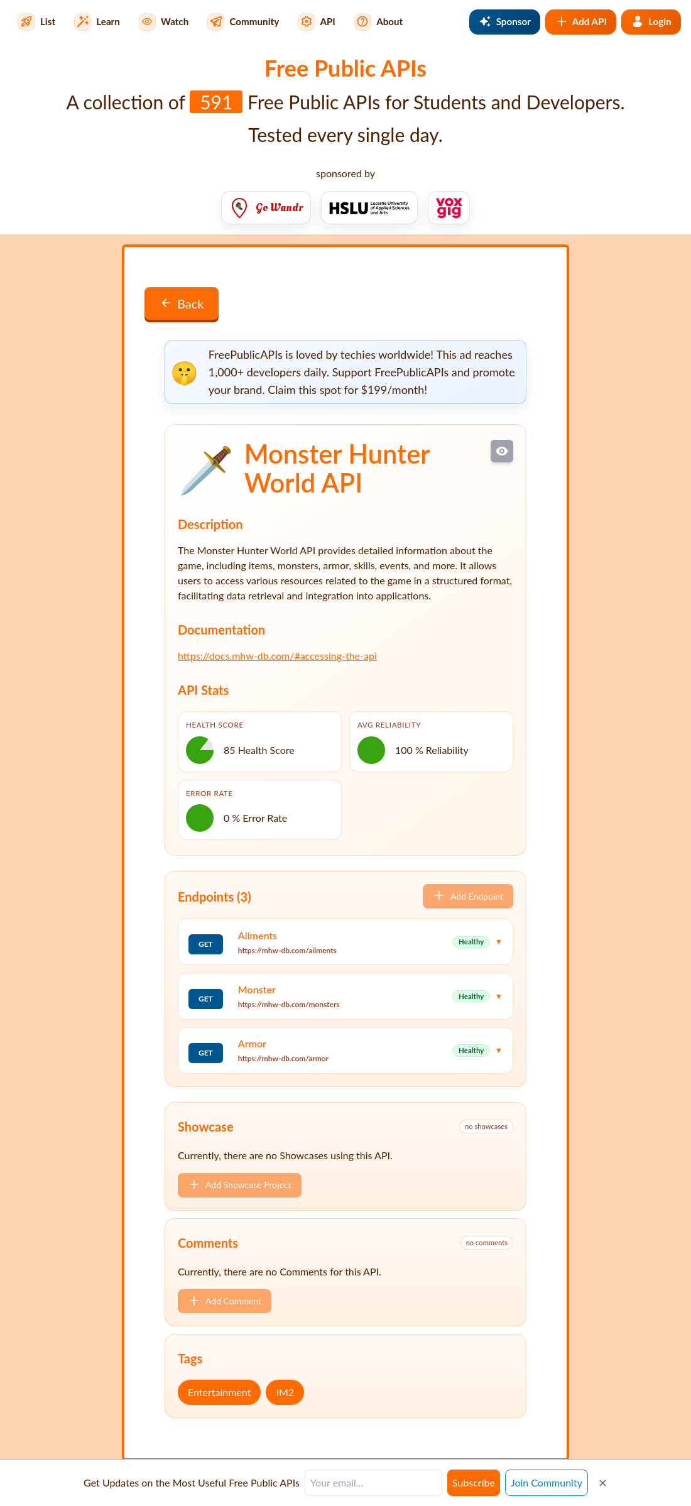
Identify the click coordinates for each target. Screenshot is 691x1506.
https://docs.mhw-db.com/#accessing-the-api (277, 656)
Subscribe (473, 1482)
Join (546, 1482)
